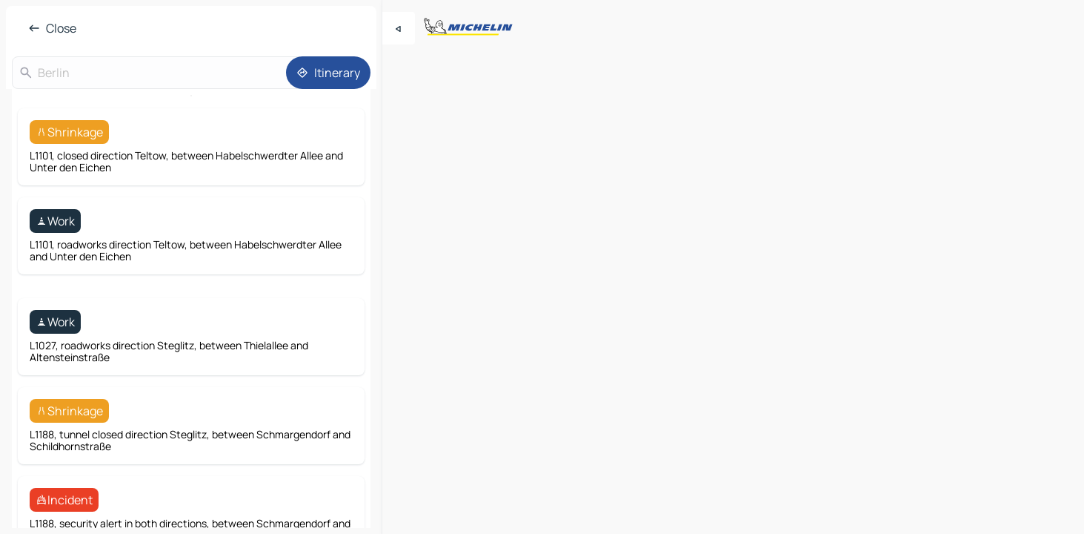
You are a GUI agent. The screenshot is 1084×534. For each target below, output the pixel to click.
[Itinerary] (328, 72)
